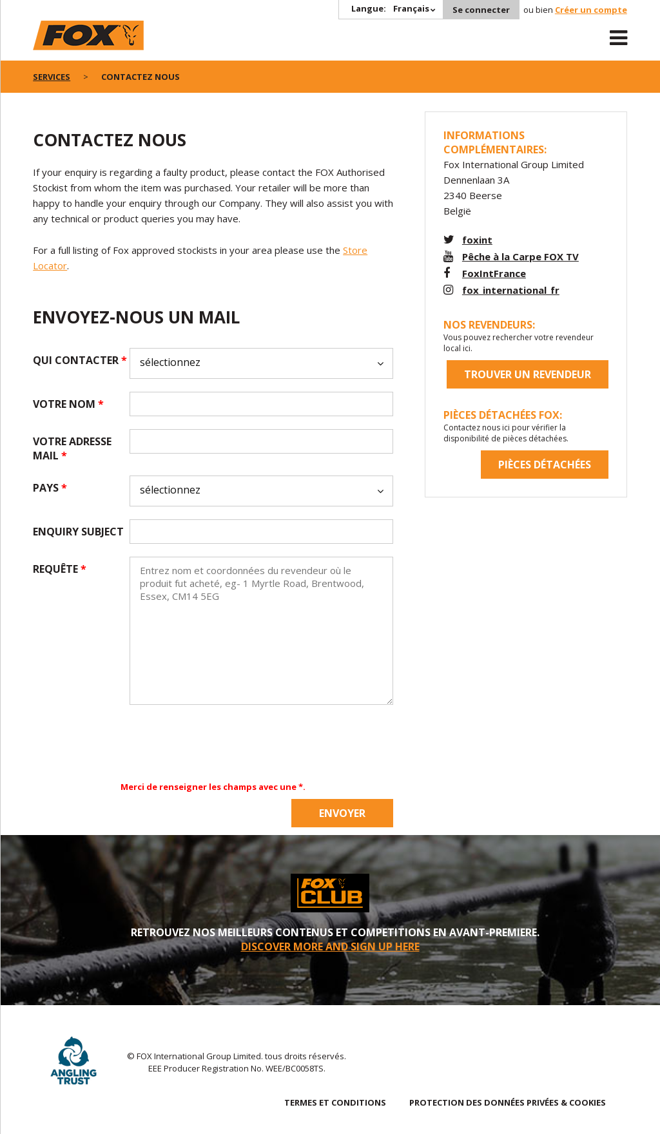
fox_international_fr (510, 290)
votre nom (68, 404)
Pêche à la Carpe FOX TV (520, 256)
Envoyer (342, 813)
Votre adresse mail (72, 448)
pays (50, 488)
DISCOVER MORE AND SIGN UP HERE (330, 946)
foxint (477, 239)
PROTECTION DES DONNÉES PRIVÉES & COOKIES (507, 1102)
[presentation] (227, 743)
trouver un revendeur (527, 374)
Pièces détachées (544, 464)
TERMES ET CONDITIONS (335, 1102)
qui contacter (80, 360)
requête (59, 569)
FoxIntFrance (494, 273)
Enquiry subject (78, 531)
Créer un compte (591, 9)
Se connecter (481, 9)
